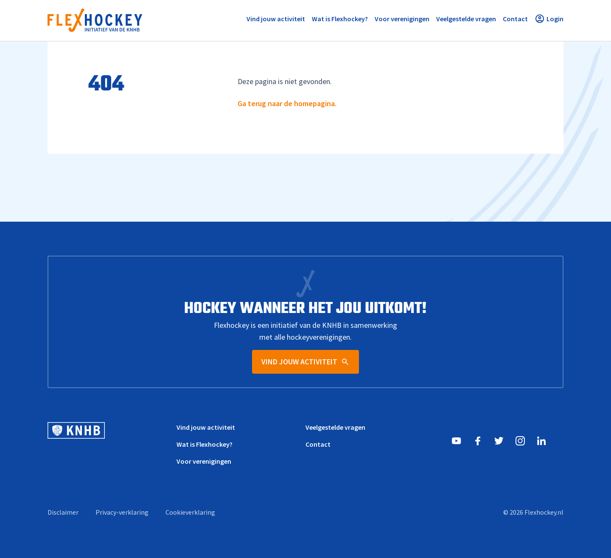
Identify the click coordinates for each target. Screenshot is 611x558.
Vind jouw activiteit (206, 427)
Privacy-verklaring (122, 512)
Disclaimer (63, 512)
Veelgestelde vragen (335, 427)
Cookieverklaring (190, 512)
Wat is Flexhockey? (205, 444)
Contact (318, 444)
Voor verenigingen (204, 461)
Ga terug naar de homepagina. (287, 103)
